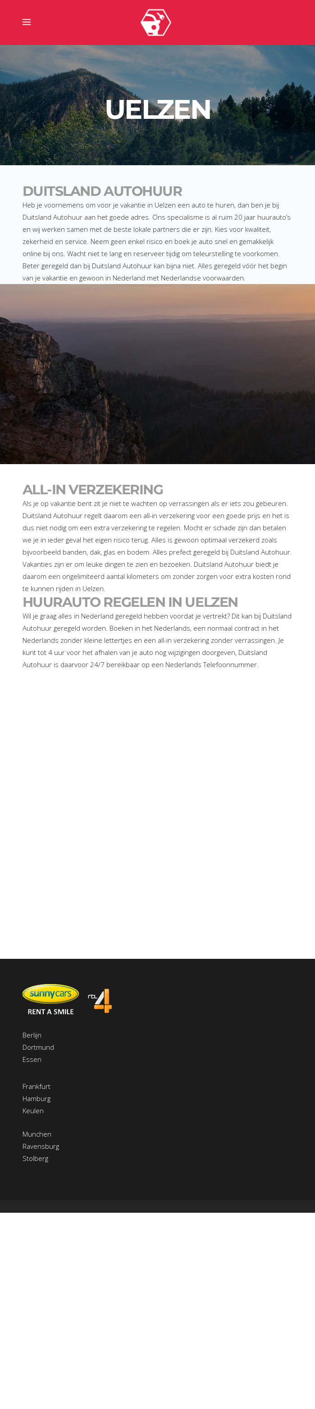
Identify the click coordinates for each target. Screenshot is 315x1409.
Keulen (33, 1110)
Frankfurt (36, 1086)
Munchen (37, 1133)
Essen (32, 1059)
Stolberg (35, 1158)
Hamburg (36, 1098)
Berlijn (32, 1034)
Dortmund (38, 1047)
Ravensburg (41, 1146)
